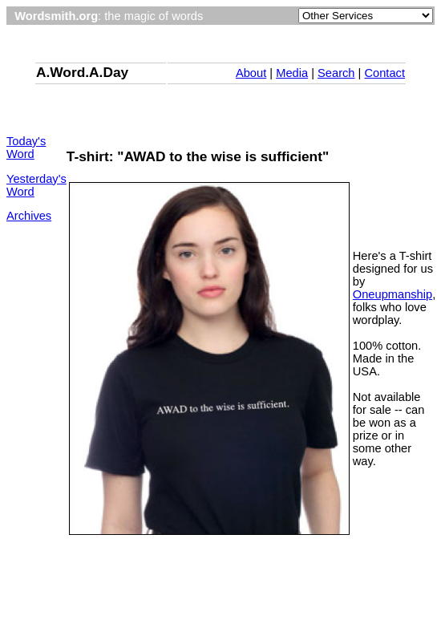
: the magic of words (108, 16)
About (251, 73)
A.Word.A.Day (82, 72)
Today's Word (26, 147)
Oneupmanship (392, 294)
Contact (384, 73)
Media (292, 73)
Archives (28, 215)
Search (336, 73)
